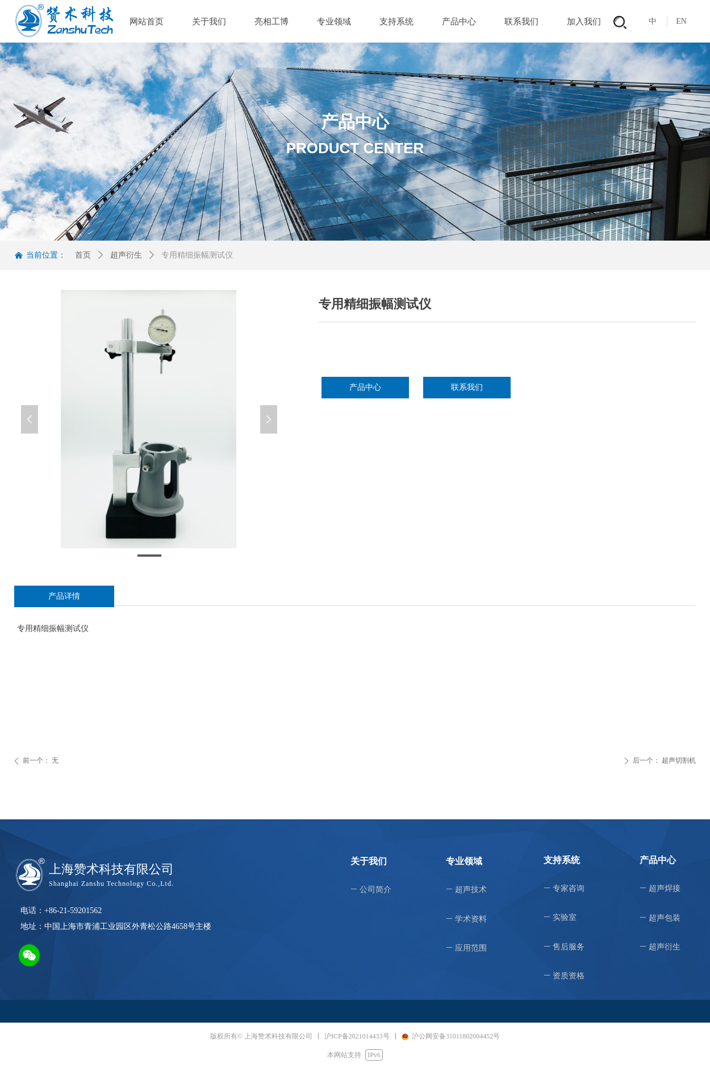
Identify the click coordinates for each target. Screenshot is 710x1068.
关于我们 (209, 21)
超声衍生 (126, 255)
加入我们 (584, 21)
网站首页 (147, 21)
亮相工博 (271, 21)
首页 (83, 255)
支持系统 (396, 21)
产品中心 (459, 21)
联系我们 (521, 21)
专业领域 (334, 21)
